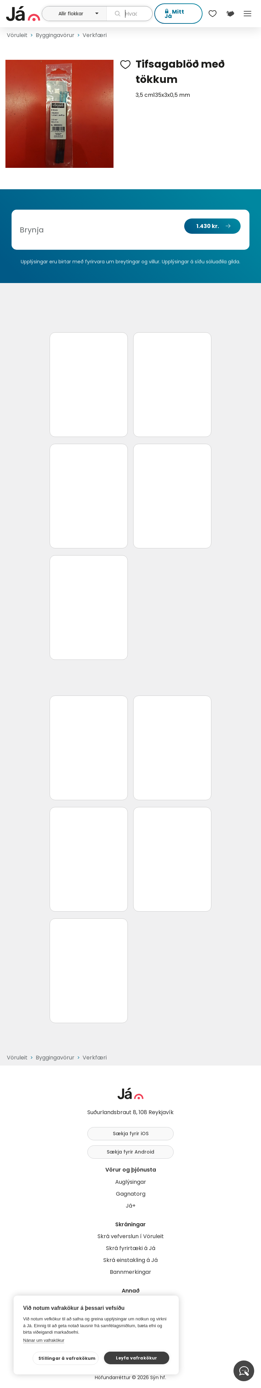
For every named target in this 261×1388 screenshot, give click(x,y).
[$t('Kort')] (230, 13)
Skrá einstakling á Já (130, 1260)
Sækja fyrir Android (130, 1151)
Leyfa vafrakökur (136, 1358)
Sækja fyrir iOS (131, 1133)
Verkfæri (95, 35)
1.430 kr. (207, 226)
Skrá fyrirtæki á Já (130, 1248)
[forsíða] (23, 13)
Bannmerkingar (130, 1272)
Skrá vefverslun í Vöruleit (131, 1236)
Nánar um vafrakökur (43, 1340)
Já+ (131, 1206)
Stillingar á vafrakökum (67, 1358)
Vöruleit (17, 35)
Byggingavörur (55, 35)
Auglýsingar (130, 1182)
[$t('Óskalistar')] (212, 13)
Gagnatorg (130, 1194)
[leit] (129, 13)
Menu (247, 13)
